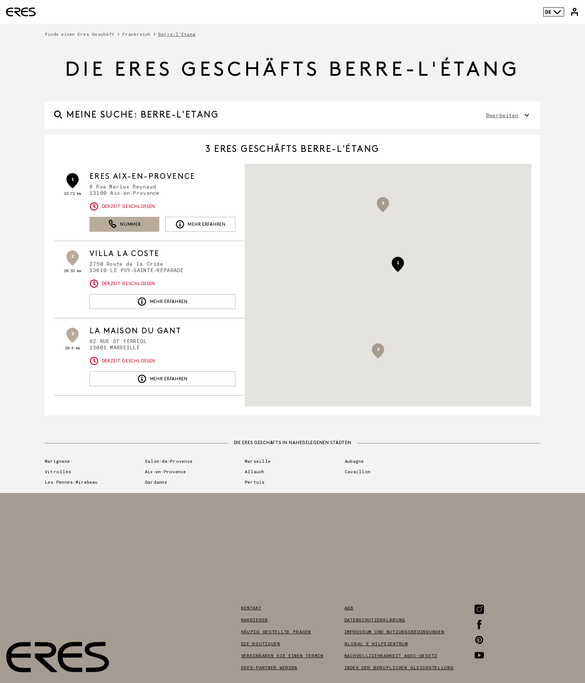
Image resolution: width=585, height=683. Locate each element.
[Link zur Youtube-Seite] (479, 655)
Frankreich (136, 34)
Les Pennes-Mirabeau (71, 481)
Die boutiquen (260, 643)
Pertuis (255, 481)
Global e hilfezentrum (376, 643)
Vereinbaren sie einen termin (282, 655)
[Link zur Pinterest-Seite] (479, 640)
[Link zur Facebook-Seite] (479, 624)
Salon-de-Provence (169, 461)
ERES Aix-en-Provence (142, 176)
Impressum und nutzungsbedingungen (394, 631)
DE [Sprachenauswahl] (553, 11)
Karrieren (254, 619)
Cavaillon (357, 471)
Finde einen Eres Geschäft (80, 34)
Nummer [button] (124, 224)
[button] (397, 264)
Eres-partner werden (269, 667)
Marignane (57, 461)
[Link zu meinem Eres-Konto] (574, 11)
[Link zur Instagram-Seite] (479, 609)
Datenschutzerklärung (374, 619)
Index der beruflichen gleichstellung (399, 667)
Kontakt (251, 607)
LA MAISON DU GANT (136, 331)
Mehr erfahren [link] (200, 224)
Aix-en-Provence (165, 471)
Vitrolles (58, 471)
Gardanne (156, 481)
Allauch (255, 471)
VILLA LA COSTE (125, 253)
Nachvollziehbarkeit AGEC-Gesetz (390, 655)
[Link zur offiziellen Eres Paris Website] (21, 11)
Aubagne (354, 461)
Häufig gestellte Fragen (276, 631)
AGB (349, 607)
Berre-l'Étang (176, 34)
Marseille (257, 461)
